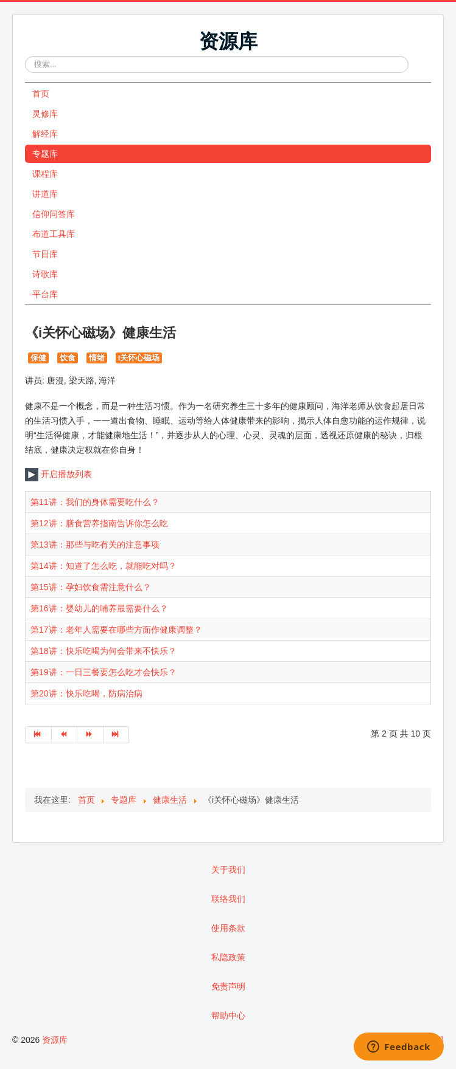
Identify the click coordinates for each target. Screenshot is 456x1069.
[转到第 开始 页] (38, 734)
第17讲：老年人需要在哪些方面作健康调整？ (116, 629)
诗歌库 (45, 274)
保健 (38, 357)
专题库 (45, 154)
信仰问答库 (53, 214)
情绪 (97, 357)
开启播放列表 (58, 474)
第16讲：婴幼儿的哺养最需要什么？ (99, 608)
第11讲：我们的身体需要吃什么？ (95, 502)
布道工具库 (53, 234)
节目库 (45, 254)
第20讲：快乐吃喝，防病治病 (86, 693)
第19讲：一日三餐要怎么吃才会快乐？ (103, 672)
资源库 (55, 1040)
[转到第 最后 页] (116, 734)
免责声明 (228, 986)
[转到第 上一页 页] (65, 734)
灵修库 (45, 114)
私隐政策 (228, 957)
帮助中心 (228, 1015)
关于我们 (228, 870)
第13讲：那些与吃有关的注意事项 (95, 544)
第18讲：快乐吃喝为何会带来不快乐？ (103, 651)
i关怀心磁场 (139, 357)
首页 (40, 93)
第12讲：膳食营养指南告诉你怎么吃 (99, 523)
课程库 (45, 174)
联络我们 (228, 899)
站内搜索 (25, 56)
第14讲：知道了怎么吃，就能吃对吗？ (103, 566)
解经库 (45, 134)
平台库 (45, 294)
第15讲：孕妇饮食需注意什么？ (90, 587)
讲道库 (45, 194)
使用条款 (228, 928)
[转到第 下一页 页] (90, 734)
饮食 (67, 357)
